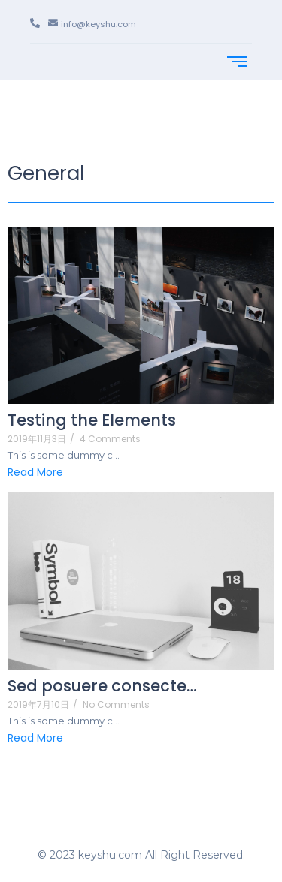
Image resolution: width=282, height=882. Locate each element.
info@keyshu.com (98, 24)
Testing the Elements (92, 420)
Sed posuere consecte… (102, 685)
